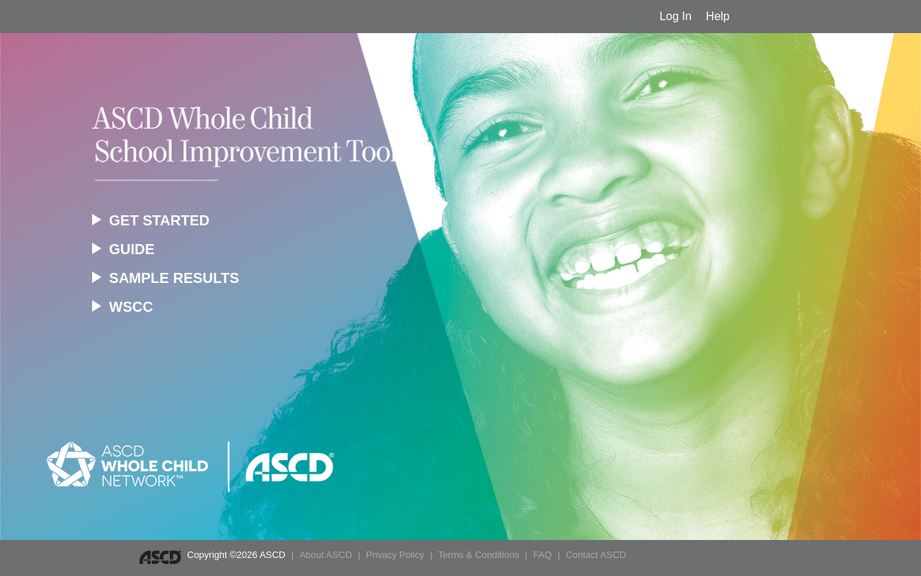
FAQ (542, 554)
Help (718, 16)
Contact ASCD (596, 554)
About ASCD (325, 554)
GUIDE (123, 249)
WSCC (122, 307)
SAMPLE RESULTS (165, 278)
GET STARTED (150, 220)
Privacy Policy (395, 554)
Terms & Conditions (479, 554)
